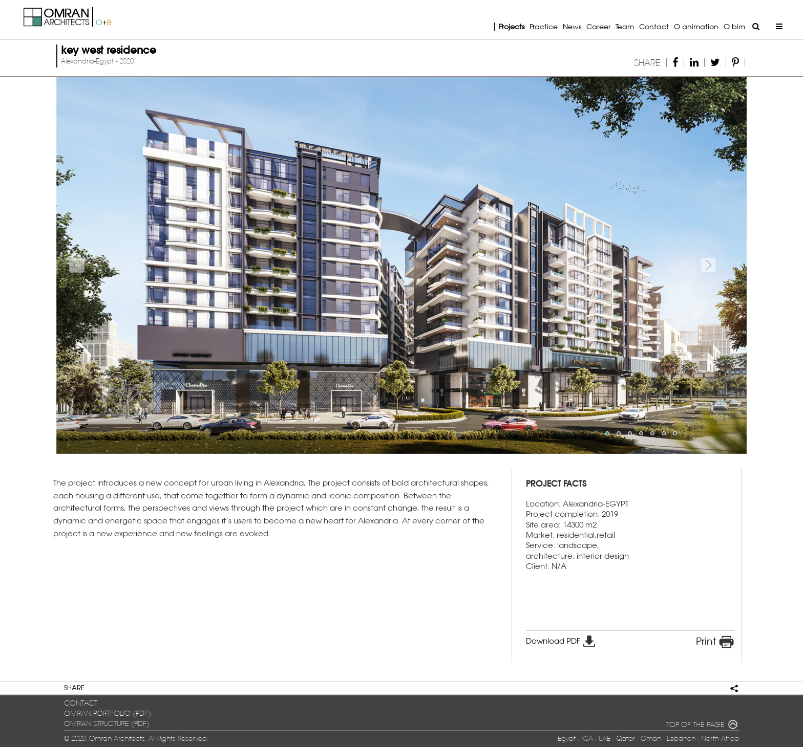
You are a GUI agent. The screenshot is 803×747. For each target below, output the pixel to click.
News (572, 26)
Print (715, 642)
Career (598, 26)
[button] (108, 265)
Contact (654, 26)
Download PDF (561, 640)
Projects (511, 26)
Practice (544, 26)
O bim (734, 26)
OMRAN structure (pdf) (107, 723)
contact (80, 703)
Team (625, 26)
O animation (696, 26)
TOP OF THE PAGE (702, 725)
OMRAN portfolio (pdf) (107, 713)
